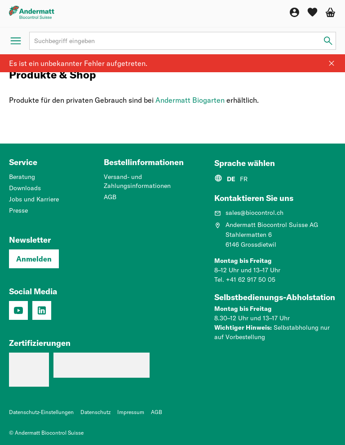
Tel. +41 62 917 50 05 (244, 279)
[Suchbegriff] (182, 41)
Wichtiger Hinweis (242, 327)
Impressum (130, 412)
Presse (18, 210)
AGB (110, 197)
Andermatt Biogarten (190, 100)
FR (244, 179)
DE (231, 179)
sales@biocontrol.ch (248, 213)
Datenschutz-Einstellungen (41, 412)
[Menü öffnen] (15, 41)
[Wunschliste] (312, 12)
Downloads (25, 188)
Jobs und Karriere (34, 199)
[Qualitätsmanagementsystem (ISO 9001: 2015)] (101, 365)
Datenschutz (95, 412)
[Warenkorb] (330, 12)
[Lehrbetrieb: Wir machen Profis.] (29, 370)
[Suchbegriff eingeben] (328, 41)
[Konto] (294, 12)
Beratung (22, 177)
